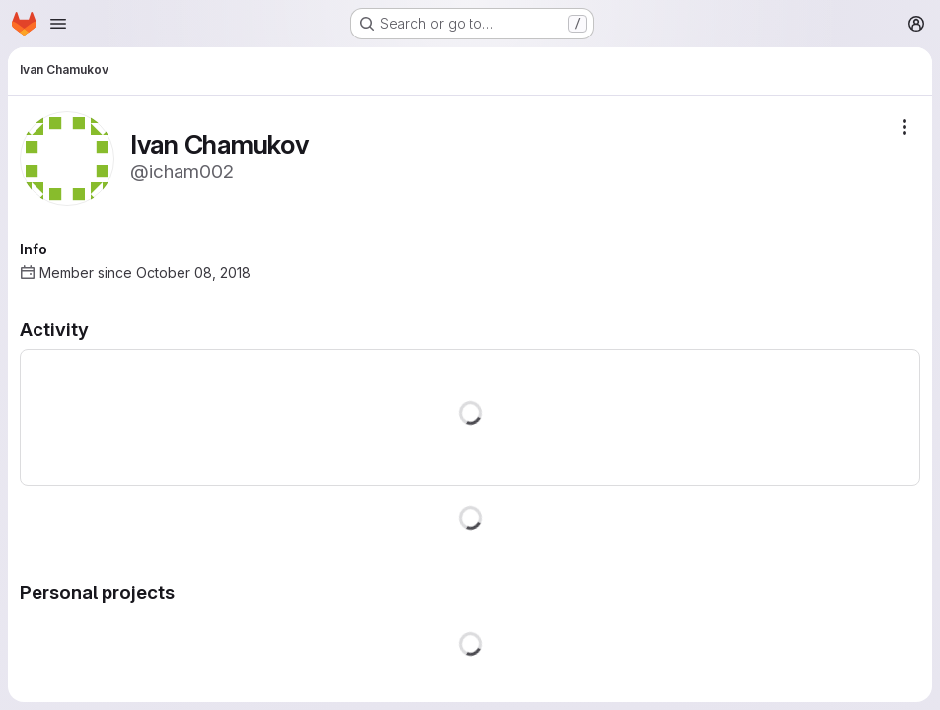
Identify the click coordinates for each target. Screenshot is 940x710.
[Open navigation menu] (58, 23)
